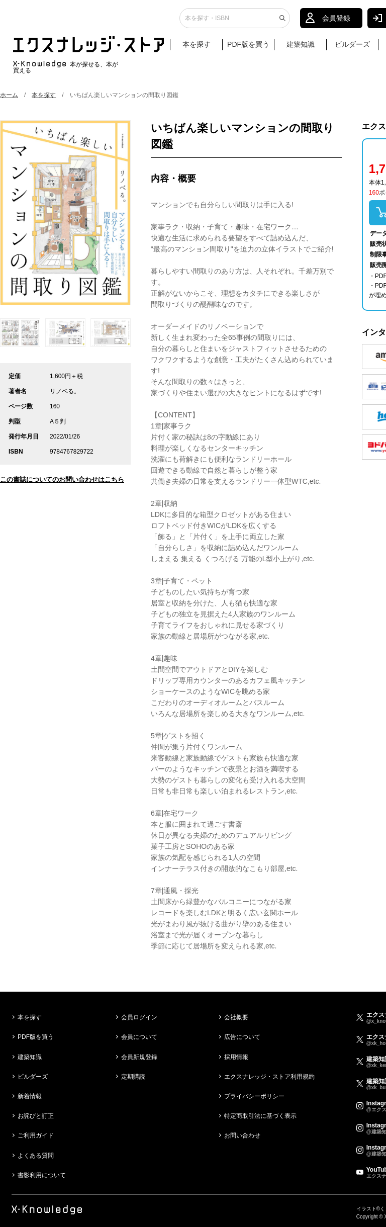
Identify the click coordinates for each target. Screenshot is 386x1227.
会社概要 (236, 1017)
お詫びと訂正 (36, 1115)
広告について (242, 1036)
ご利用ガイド (36, 1135)
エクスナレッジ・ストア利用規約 (269, 1076)
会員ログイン (139, 1017)
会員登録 (336, 23)
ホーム (9, 95)
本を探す (201, 49)
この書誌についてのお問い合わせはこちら (62, 479)
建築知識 (300, 49)
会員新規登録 (139, 1057)
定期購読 (133, 1076)
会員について (139, 1036)
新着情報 (30, 1096)
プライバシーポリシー (254, 1096)
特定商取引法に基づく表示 (260, 1115)
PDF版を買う (248, 49)
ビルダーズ (352, 49)
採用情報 (236, 1057)
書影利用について (42, 1175)
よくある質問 (36, 1155)
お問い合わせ (242, 1135)
